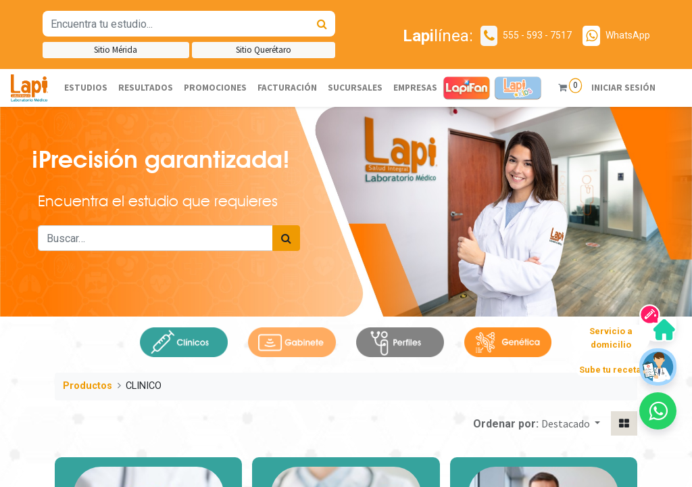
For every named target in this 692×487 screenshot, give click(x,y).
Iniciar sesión (623, 87)
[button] (570, 423)
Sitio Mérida (115, 49)
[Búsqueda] (322, 24)
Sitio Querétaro (263, 49)
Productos (87, 386)
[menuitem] (86, 88)
